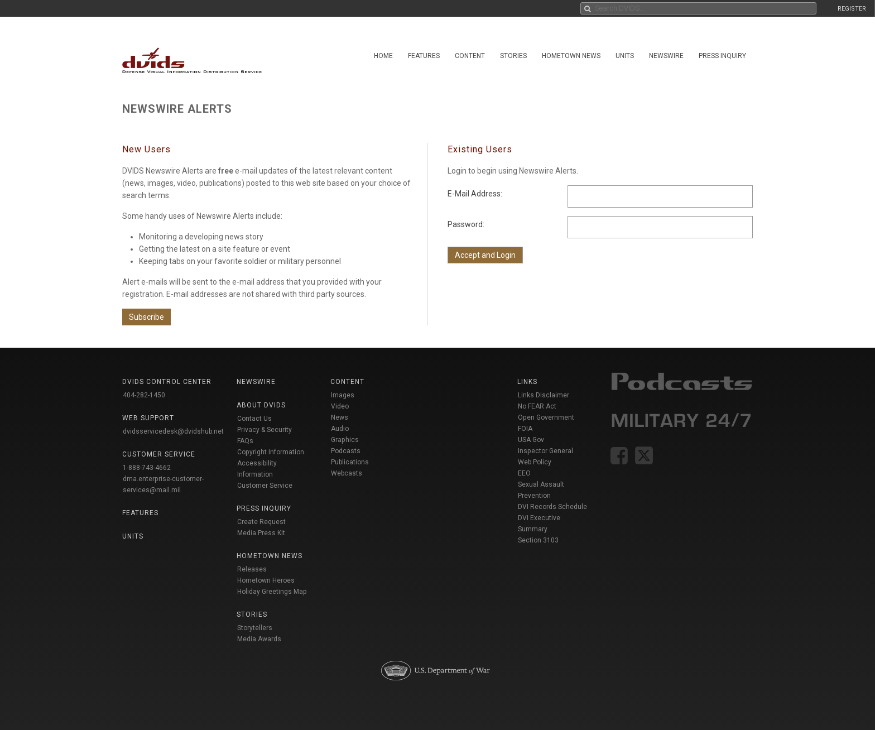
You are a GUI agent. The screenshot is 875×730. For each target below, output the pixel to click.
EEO (524, 473)
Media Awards (259, 639)
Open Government (546, 417)
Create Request (261, 522)
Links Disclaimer (543, 395)
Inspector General (545, 451)
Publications (350, 462)
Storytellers (254, 628)
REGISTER (852, 8)
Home (383, 56)
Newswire (666, 56)
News (339, 417)
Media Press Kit (261, 533)
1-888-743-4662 (147, 468)
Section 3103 (538, 540)
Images (342, 395)
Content (470, 56)
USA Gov (531, 440)
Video (340, 406)
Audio (340, 429)
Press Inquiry (722, 56)
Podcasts (345, 451)
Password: (466, 224)
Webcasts (346, 473)
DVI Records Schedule (552, 507)
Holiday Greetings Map (272, 591)
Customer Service (264, 485)
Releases (252, 569)
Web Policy (534, 462)
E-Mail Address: (475, 193)
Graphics (345, 440)
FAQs (245, 441)
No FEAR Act (537, 406)
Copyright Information (270, 452)
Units (625, 56)
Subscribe (146, 317)
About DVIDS (261, 405)
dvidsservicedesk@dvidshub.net (173, 431)
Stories (513, 56)
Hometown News (571, 56)
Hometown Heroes (266, 580)
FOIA (525, 429)
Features (424, 56)
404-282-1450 (144, 395)
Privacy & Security (264, 430)
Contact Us (254, 418)
